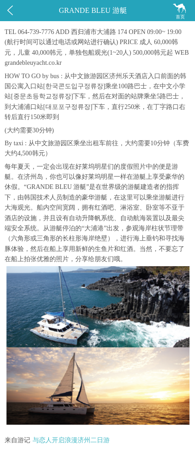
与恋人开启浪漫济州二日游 (71, 440)
